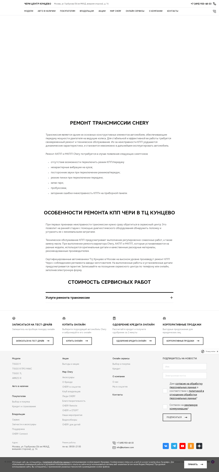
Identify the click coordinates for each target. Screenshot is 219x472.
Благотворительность (73, 406)
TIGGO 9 (16, 369)
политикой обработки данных (56, 462)
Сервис (16, 424)
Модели (28, 11)
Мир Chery (115, 11)
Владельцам (87, 11)
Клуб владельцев (71, 396)
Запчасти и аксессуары (24, 429)
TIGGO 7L (17, 378)
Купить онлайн (74, 346)
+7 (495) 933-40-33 (123, 447)
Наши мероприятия (72, 420)
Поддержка (18, 434)
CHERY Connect (20, 438)
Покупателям (67, 11)
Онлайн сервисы (135, 11)
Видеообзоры (69, 424)
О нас (115, 387)
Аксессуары (68, 382)
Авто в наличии (47, 11)
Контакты (172, 11)
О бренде (67, 387)
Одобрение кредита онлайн (131, 346)
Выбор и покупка (21, 406)
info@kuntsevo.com (123, 452)
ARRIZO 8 (16, 383)
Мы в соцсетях (120, 391)
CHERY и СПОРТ (70, 415)
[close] (217, 351)
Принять (193, 464)
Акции (102, 11)
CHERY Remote (69, 410)
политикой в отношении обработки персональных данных (187, 399)
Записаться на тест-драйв (30, 346)
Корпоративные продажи (180, 346)
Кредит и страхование (24, 411)
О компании (156, 11)
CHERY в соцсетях (71, 391)
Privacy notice (210, 351)
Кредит (116, 373)
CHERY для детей (71, 429)
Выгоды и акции (70, 369)
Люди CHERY (68, 401)
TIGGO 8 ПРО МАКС (22, 373)
